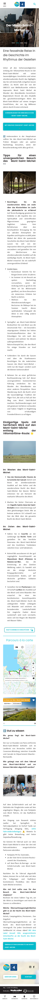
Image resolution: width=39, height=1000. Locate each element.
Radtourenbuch (34, 997)
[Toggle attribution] (33, 678)
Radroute (4, 997)
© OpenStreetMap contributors (17, 680)
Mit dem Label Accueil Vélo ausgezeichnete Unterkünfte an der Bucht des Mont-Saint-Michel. (19, 934)
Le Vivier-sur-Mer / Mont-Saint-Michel (16, 700)
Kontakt (28, 977)
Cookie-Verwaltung (12, 988)
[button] (35, 723)
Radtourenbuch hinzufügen (17, 630)
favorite (33, 700)
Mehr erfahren (10, 977)
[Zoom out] (33, 670)
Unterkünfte (14, 997)
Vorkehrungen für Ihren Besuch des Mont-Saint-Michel (19, 114)
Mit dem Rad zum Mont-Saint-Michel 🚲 (19, 126)
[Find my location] (33, 663)
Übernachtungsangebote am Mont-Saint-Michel (19, 945)
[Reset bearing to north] (33, 673)
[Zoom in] (33, 667)
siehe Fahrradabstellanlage (19, 830)
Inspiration (24, 997)
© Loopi (25, 680)
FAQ (4, 988)
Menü (4, 4)
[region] (19, 669)
